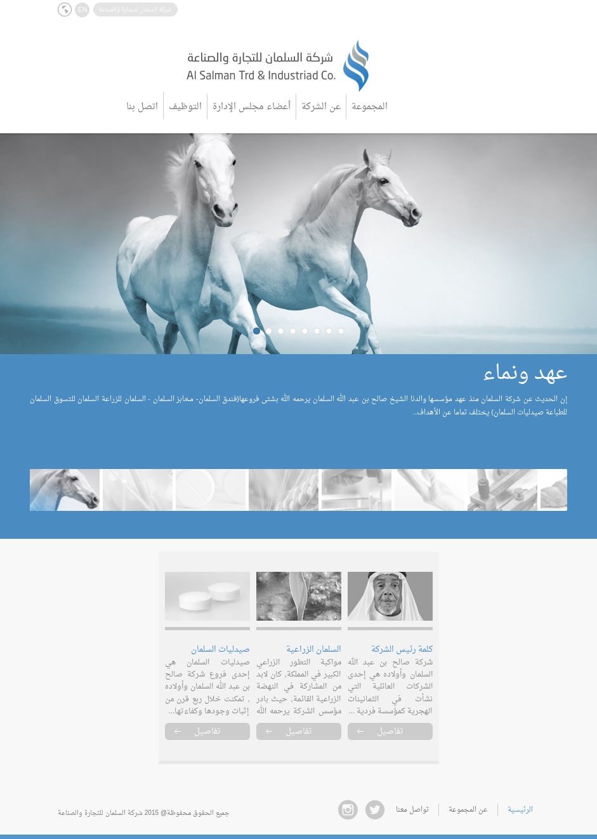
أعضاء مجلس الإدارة (252, 107)
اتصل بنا (142, 107)
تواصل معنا (412, 809)
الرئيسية (520, 809)
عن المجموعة (468, 809)
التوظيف (185, 107)
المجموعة (369, 107)
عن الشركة (321, 107)
